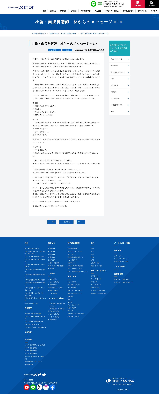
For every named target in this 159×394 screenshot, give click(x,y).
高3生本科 (94, 282)
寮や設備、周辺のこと (118, 72)
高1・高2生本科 (96, 279)
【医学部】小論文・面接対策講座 (35, 327)
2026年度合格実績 (31, 348)
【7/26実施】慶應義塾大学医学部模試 (35, 266)
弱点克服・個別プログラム (33, 324)
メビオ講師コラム (116, 105)
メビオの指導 (72, 287)
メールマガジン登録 (122, 243)
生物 (92, 257)
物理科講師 (51, 257)
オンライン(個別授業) (98, 290)
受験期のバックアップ (75, 293)
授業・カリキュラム (98, 270)
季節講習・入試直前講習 (99, 293)
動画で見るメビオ (73, 316)
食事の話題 (114, 65)
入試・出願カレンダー (75, 268)
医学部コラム (72, 263)
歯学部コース (95, 287)
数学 (92, 251)
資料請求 (138, 3)
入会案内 (51, 273)
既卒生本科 (94, 276)
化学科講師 (51, 254)
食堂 (69, 299)
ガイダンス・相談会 (56, 298)
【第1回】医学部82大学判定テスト (35, 299)
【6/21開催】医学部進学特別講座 (35, 317)
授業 (112, 111)
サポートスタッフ (73, 305)
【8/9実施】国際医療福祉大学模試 (35, 276)
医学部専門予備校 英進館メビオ (123, 283)
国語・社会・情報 (96, 266)
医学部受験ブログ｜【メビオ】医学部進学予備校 (119, 48)
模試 (26, 243)
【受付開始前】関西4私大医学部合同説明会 (56, 310)
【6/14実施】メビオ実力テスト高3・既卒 (35, 294)
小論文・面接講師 (54, 263)
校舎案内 (70, 296)
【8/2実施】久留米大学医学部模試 (35, 271)
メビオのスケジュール (75, 290)
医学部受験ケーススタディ (33, 361)
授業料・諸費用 (53, 290)
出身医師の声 (29, 364)
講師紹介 (51, 243)
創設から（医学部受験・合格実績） (35, 358)
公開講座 (28, 308)
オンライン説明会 (54, 317)
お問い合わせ (118, 256)
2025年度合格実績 (31, 351)
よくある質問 (52, 293)
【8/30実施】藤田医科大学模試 (35, 280)
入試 (112, 79)
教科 (92, 243)
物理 (92, 260)
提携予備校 (118, 274)
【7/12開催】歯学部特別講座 (34, 321)
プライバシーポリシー (121, 259)
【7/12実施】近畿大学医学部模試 (35, 260)
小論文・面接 (95, 263)
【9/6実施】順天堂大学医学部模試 (35, 284)
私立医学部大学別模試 (32, 248)
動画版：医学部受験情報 (75, 266)
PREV (53, 222)
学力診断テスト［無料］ (56, 287)
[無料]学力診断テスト (32, 303)
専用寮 (70, 302)
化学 (92, 254)
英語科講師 (51, 248)
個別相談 (152, 3)
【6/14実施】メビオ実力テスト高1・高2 (35, 289)
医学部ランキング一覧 (75, 251)
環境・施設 (72, 276)
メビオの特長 (52, 279)
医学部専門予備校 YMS (121, 279)
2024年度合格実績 (31, 353)
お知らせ (114, 92)
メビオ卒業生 (115, 98)
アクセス (70, 311)
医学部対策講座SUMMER (33, 313)
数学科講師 (51, 251)
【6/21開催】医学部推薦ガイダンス (56, 305)
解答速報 (28, 332)
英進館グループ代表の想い (76, 313)
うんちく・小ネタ (116, 59)
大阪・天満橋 (72, 308)
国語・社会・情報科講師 (56, 266)
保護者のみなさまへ (74, 285)
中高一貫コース (96, 285)
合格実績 (28, 339)
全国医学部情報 (73, 248)
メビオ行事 (114, 85)
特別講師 (51, 268)
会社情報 (117, 250)
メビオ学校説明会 (54, 282)
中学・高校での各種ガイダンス (78, 271)
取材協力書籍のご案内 (121, 261)
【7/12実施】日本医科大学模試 (35, 256)
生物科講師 (51, 260)
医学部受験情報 (74, 243)
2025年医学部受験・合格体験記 (35, 345)
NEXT (79, 222)
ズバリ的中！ (72, 254)
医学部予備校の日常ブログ (76, 257)
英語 (92, 248)
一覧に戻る (66, 222)
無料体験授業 (52, 285)
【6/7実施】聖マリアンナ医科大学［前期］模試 (35, 252)
